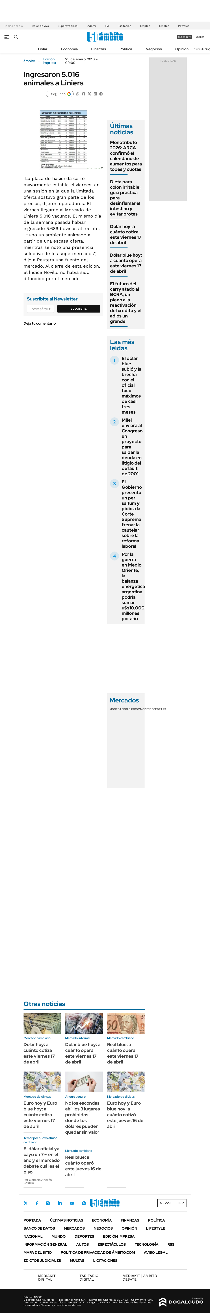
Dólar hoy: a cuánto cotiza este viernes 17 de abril (125, 234)
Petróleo (183, 25)
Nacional (33, 1236)
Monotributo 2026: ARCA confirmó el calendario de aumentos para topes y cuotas (126, 156)
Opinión (181, 49)
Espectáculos (112, 1244)
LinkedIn (60, 1203)
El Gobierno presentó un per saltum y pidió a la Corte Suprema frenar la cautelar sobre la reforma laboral (132, 514)
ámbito (29, 61)
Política (125, 49)
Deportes (84, 1236)
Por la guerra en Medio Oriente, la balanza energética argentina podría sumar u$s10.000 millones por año (133, 586)
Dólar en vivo (40, 25)
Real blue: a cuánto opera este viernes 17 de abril (123, 1053)
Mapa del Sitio (38, 1252)
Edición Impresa (119, 1236)
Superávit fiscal (68, 25)
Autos (82, 1244)
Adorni (91, 25)
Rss (170, 1244)
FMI (107, 25)
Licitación (125, 25)
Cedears (159, 709)
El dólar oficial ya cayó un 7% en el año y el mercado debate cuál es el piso (42, 1160)
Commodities (143, 709)
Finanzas (98, 49)
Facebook (37, 1203)
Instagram (48, 1203)
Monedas (116, 709)
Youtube (72, 1203)
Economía (69, 49)
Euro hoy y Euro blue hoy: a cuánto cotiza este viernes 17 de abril (40, 1114)
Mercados (74, 1228)
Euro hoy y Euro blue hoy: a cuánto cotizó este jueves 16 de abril (125, 1114)
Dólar (43, 49)
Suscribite (79, 308)
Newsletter (200, 49)
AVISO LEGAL (156, 1252)
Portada (32, 1220)
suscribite (184, 37)
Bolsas (128, 709)
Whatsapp (84, 1203)
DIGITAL (48, 1277)
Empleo (145, 25)
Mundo (59, 1236)
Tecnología (146, 1244)
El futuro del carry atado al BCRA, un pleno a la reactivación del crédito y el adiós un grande (125, 302)
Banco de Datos (39, 1228)
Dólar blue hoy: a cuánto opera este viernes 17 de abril (126, 263)
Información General (45, 1244)
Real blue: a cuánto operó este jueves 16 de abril (83, 1166)
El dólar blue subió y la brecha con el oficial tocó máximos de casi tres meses (131, 385)
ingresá (199, 37)
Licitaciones (105, 1260)
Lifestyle (155, 1228)
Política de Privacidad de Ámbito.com (98, 1252)
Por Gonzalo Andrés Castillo (38, 1181)
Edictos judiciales (42, 1260)
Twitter (26, 1203)
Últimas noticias (66, 1220)
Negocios (154, 49)
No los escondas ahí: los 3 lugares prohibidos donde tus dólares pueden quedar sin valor (82, 1117)
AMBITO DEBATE (140, 1277)
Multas (77, 1260)
